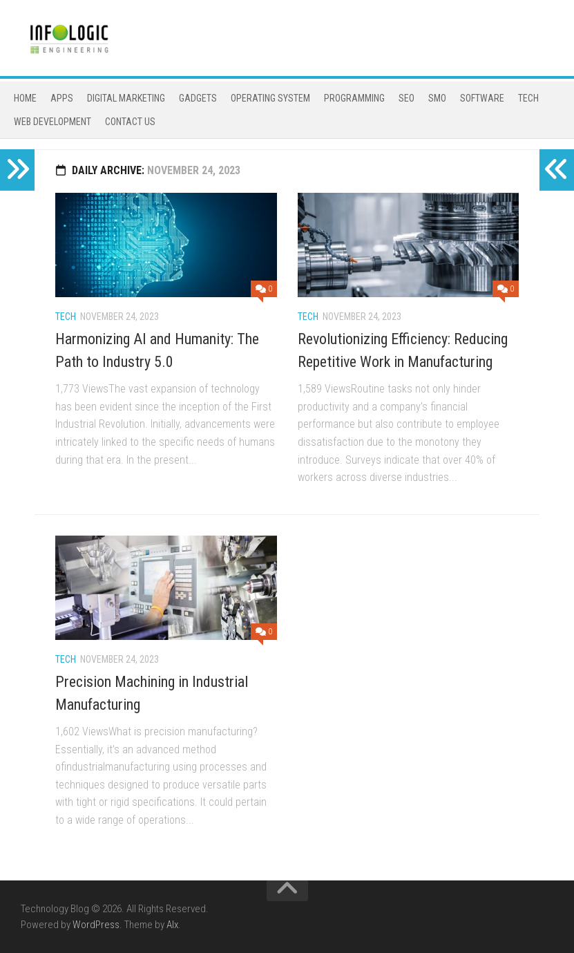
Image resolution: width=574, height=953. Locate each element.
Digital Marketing (126, 98)
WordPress (96, 924)
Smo (437, 98)
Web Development (52, 121)
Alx (172, 924)
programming (354, 98)
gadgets (198, 98)
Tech (528, 98)
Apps (61, 98)
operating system (270, 98)
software (482, 98)
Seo (406, 98)
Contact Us (130, 121)
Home (25, 98)
